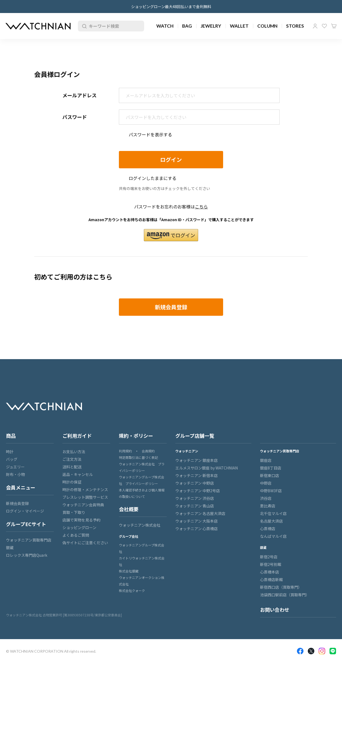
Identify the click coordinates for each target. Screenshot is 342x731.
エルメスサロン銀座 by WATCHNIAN (206, 468)
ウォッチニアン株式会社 (139, 525)
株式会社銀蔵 (128, 571)
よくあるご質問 (75, 535)
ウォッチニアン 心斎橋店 (196, 528)
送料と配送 (71, 466)
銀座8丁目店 (270, 468)
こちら (201, 206)
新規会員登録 (17, 503)
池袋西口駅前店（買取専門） (284, 594)
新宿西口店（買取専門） (281, 587)
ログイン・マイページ (25, 511)
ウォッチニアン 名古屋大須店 (200, 513)
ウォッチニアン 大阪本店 (196, 521)
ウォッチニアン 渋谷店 (194, 498)
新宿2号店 (268, 556)
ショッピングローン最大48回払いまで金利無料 (171, 6)
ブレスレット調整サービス (85, 497)
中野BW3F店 (271, 490)
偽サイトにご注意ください (85, 542)
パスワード (74, 116)
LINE (333, 651)
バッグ (11, 459)
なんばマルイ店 (273, 536)
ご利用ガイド (77, 435)
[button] (171, 235)
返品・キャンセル (77, 474)
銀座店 (265, 460)
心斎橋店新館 (271, 579)
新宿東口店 (269, 475)
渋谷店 (265, 498)
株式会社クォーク (132, 590)
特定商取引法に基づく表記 (138, 457)
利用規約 (125, 451)
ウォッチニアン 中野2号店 (197, 490)
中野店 (265, 483)
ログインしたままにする (152, 178)
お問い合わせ (274, 609)
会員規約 (148, 451)
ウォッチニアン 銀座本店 (196, 460)
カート (334, 26)
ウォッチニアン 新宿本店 (196, 475)
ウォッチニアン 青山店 (194, 505)
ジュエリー (15, 466)
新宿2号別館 (270, 564)
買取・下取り (73, 512)
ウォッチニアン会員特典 (83, 504)
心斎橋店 (267, 528)
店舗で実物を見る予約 (81, 520)
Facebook (300, 651)
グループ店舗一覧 (194, 435)
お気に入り (324, 26)
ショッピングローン (79, 527)
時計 (10, 451)
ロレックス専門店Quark (26, 555)
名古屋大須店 (271, 521)
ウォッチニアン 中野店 (194, 483)
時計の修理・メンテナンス (85, 489)
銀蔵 (10, 547)
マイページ (315, 26)
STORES (295, 26)
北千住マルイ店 (273, 513)
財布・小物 (15, 474)
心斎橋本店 (269, 572)
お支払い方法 (73, 451)
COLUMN (267, 26)
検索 (83, 26)
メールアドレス (79, 95)
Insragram (322, 651)
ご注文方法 (71, 459)
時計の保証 (71, 482)
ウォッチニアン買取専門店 (28, 540)
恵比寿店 (267, 505)
